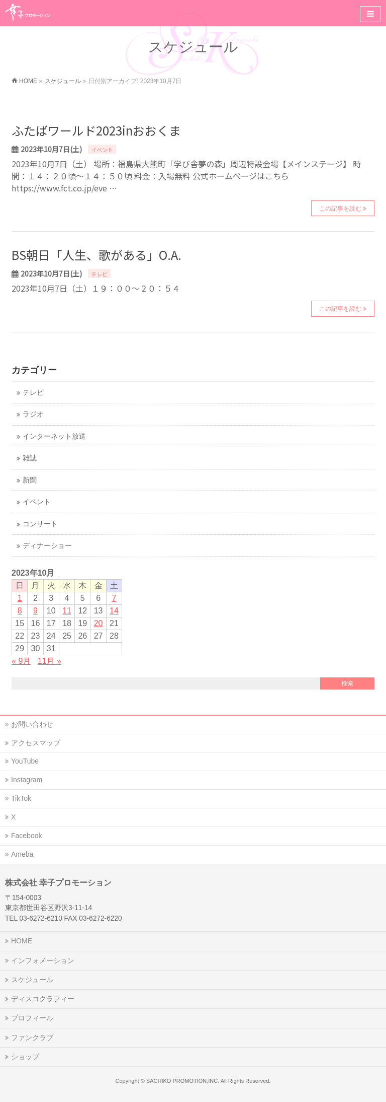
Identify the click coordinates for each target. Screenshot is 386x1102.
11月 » (49, 661)
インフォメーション (42, 960)
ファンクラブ (32, 1038)
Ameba (22, 854)
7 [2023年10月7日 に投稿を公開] (114, 598)
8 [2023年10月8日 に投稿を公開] (20, 610)
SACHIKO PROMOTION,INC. (182, 1081)
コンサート (40, 524)
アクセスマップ (35, 743)
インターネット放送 (54, 436)
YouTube (25, 761)
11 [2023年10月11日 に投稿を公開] (66, 610)
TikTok (21, 798)
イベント (102, 150)
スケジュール (32, 980)
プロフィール (32, 1018)
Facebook (26, 836)
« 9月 (21, 661)
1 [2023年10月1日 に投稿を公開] (20, 598)
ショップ (25, 1057)
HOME (21, 941)
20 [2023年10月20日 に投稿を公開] (98, 623)
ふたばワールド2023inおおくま (96, 130)
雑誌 (30, 458)
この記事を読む (340, 208)
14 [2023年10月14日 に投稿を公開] (114, 610)
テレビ (99, 274)
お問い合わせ (32, 724)
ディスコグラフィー (42, 999)
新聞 (30, 480)
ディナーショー (47, 545)
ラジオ (33, 414)
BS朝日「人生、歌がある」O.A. (96, 254)
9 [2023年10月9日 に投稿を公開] (35, 610)
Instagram (26, 780)
